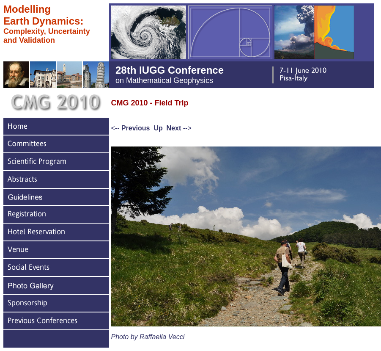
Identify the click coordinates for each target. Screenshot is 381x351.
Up (157, 128)
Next (174, 128)
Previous (135, 128)
